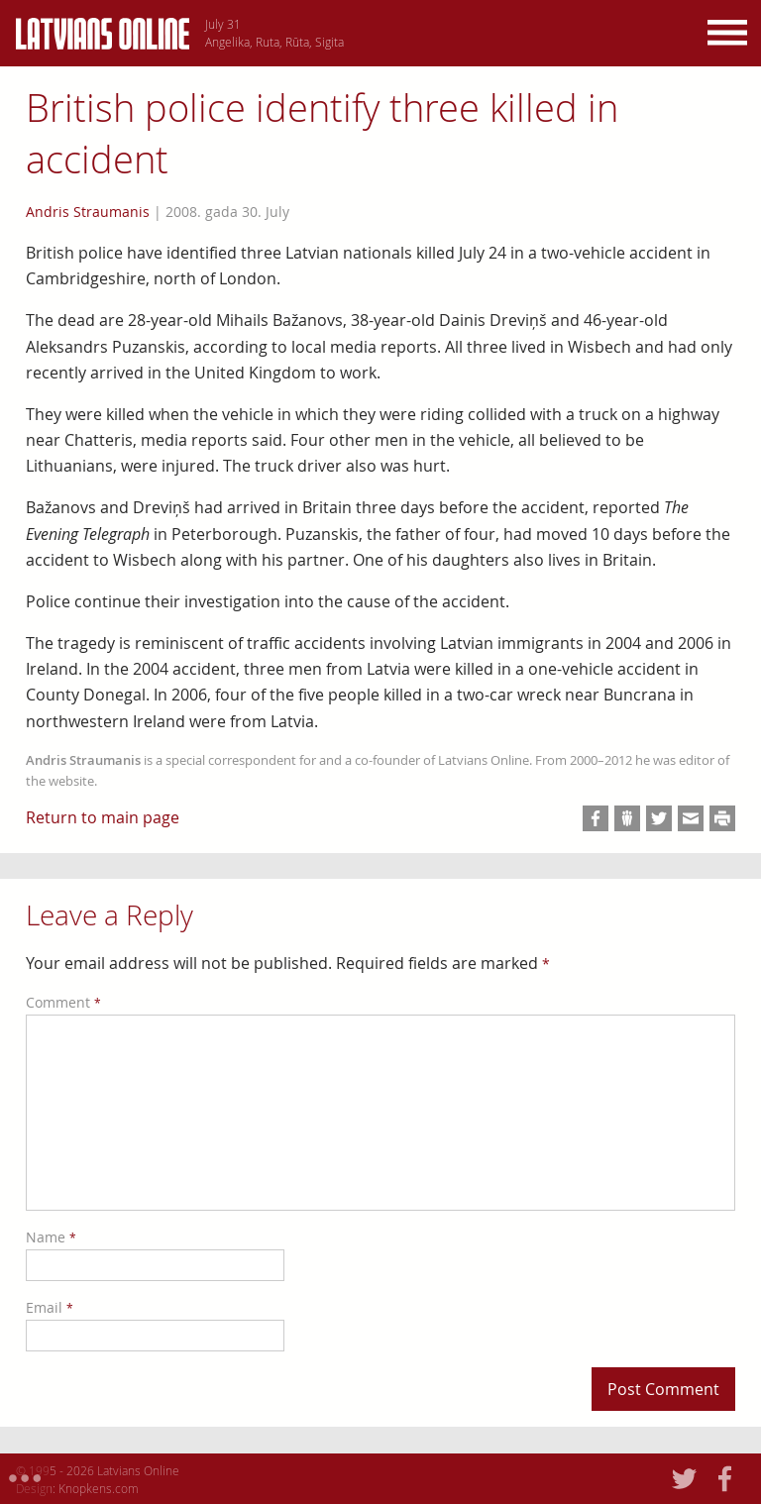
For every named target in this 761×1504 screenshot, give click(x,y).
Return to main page (102, 817)
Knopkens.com (98, 1488)
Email (49, 1307)
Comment (63, 1002)
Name (51, 1237)
